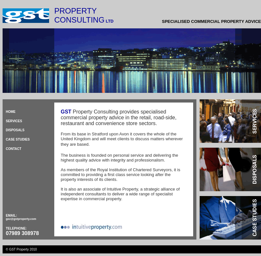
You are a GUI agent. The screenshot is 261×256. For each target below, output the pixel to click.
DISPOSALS (15, 130)
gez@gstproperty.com (21, 219)
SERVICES (14, 121)
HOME (11, 111)
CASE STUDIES (18, 139)
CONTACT (13, 149)
